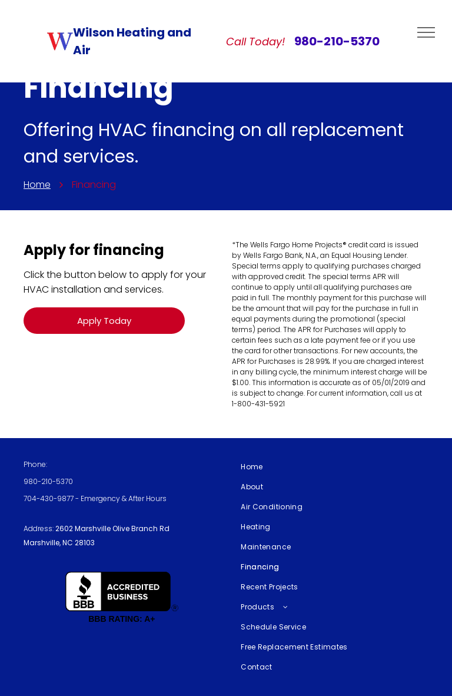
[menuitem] (330, 467)
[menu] (426, 32)
